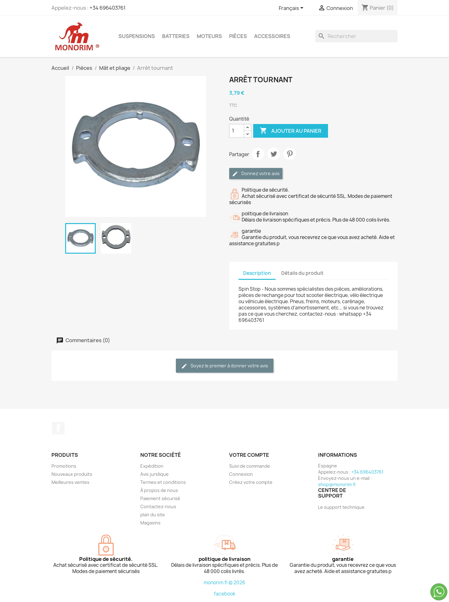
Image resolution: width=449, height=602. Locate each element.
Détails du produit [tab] (302, 273)
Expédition (151, 466)
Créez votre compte (251, 482)
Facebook (58, 428)
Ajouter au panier (290, 131)
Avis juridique (154, 474)
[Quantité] (236, 131)
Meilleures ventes (70, 482)
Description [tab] (257, 273)
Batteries (176, 36)
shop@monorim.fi (336, 484)
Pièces (238, 36)
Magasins (150, 523)
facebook (224, 593)
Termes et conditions (163, 482)
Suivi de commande (249, 466)
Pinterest (289, 154)
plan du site (152, 515)
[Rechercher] (356, 36)
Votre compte (249, 455)
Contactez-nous (158, 506)
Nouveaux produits (71, 474)
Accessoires (272, 36)
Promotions (63, 466)
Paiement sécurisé (160, 498)
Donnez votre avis (256, 173)
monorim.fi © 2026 (224, 582)
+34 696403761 (107, 7)
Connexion (241, 474)
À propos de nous (159, 490)
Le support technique (341, 507)
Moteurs (209, 36)
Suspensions (136, 36)
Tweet (274, 154)
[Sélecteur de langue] (292, 8)
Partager (258, 154)
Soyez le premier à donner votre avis (224, 366)
